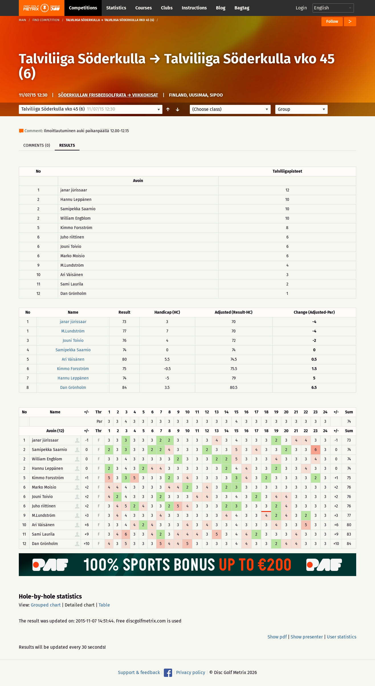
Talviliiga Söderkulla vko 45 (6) (177, 66)
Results (67, 145)
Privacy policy (190, 672)
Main (22, 20)
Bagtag (242, 8)
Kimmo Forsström (73, 368)
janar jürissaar (73, 321)
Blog (220, 8)
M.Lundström (73, 331)
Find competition (46, 20)
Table (104, 605)
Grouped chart (46, 605)
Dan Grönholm (73, 387)
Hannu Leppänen (73, 378)
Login (301, 8)
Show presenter (307, 637)
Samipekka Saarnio (73, 350)
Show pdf (277, 637)
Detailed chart (80, 605)
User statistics (341, 637)
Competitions (83, 8)
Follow (332, 21)
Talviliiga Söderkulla (82, 58)
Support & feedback (139, 672)
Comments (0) (36, 145)
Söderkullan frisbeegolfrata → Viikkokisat (108, 95)
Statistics (116, 8)
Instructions (194, 8)
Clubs (167, 8)
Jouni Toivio (73, 340)
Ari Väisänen (73, 359)
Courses (143, 8)
